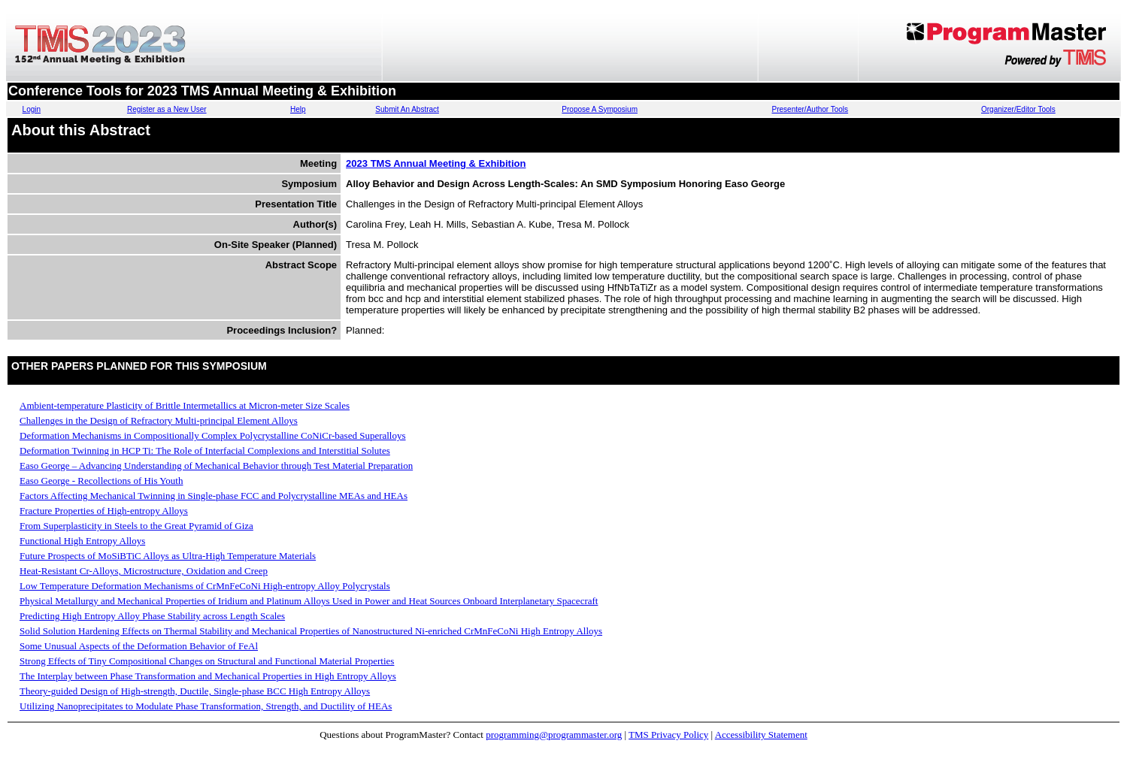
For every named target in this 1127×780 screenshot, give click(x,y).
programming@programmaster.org (554, 734)
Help (298, 109)
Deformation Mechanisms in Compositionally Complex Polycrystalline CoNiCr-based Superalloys (213, 435)
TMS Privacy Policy (668, 734)
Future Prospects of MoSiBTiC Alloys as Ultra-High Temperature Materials (168, 555)
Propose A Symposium (600, 109)
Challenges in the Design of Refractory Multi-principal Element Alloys (159, 420)
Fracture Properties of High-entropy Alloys (104, 510)
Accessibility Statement (761, 734)
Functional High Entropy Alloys (82, 540)
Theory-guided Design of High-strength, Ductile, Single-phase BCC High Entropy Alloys (195, 691)
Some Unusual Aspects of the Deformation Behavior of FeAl (139, 646)
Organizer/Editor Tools (1018, 109)
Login (32, 109)
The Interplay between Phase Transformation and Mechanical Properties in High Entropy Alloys (208, 676)
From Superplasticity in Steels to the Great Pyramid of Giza (136, 525)
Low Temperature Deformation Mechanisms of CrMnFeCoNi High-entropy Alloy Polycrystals (205, 585)
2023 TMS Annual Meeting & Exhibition (436, 163)
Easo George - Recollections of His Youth (101, 480)
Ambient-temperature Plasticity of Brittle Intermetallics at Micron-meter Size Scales (185, 405)
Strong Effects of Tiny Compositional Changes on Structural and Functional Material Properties (207, 661)
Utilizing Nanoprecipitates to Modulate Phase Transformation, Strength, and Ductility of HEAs (206, 706)
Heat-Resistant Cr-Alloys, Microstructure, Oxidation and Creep (144, 570)
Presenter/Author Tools (810, 109)
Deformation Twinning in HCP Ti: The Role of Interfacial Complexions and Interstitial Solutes (205, 450)
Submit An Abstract (407, 109)
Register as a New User (167, 109)
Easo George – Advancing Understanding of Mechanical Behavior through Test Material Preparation (216, 465)
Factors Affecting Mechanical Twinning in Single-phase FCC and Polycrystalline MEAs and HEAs (213, 495)
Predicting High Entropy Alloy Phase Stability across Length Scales (152, 615)
